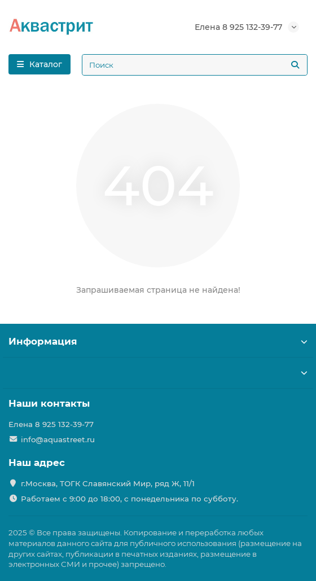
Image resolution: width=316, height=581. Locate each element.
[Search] (194, 65)
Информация (158, 341)
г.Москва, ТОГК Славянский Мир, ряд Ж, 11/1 (108, 483)
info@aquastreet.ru (58, 439)
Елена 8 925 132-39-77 (238, 27)
